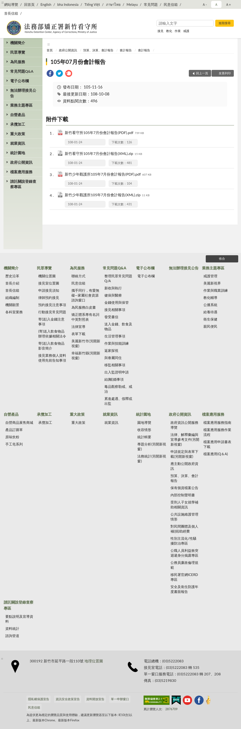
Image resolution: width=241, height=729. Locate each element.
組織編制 (12, 297)
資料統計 (12, 628)
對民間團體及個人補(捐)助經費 (184, 528)
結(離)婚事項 (114, 379)
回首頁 (29, 4)
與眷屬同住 (113, 358)
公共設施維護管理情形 (184, 516)
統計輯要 (144, 437)
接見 (160, 31)
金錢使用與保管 (116, 302)
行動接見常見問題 (52, 312)
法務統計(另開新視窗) (151, 458)
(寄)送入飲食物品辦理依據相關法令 (52, 333)
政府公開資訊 (21, 162)
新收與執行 (113, 288)
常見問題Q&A (21, 71)
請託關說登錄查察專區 (23, 184)
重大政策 (17, 133)
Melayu (132, 4)
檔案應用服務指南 (217, 422)
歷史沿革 (12, 276)
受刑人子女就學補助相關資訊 (184, 504)
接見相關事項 (114, 309)
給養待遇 (210, 312)
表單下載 (78, 334)
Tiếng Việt (92, 4)
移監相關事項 (114, 365)
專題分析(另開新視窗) (151, 446)
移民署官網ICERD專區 (184, 577)
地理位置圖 (93, 661)
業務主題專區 (21, 105)
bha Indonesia (67, 4)
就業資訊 (17, 143)
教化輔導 (210, 297)
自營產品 (17, 114)
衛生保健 (210, 319)
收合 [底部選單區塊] (222, 258)
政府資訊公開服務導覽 (184, 424)
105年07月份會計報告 (78, 61)
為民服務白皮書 (83, 307)
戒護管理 (210, 276)
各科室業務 (14, 312)
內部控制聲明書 (182, 495)
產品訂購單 (14, 430)
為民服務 (17, 61)
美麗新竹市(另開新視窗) (85, 343)
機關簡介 (17, 42)
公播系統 (210, 305)
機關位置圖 (47, 276)
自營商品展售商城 (19, 422)
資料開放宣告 (95, 699)
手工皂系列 (14, 444)
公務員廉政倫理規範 (184, 564)
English (46, 4)
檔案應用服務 (21, 172)
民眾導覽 (17, 52)
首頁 (50, 50)
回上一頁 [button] (202, 73)
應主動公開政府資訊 (184, 466)
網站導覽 (11, 4)
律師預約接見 (48, 297)
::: (2, 2)
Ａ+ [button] (228, 4)
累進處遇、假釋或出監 (118, 400)
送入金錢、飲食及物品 (118, 326)
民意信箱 (171, 4)
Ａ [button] (216, 4)
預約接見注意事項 (52, 305)
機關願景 (12, 305)
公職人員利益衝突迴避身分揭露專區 (184, 552)
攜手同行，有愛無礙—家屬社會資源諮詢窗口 (85, 295)
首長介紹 (12, 283)
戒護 (186, 31)
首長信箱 (11, 13)
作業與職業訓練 (215, 290)
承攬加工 (17, 124)
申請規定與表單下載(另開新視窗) (184, 453)
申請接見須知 (48, 290)
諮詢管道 (12, 636)
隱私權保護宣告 (38, 699)
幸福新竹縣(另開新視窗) (85, 355)
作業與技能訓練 (116, 343)
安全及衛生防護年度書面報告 (184, 589)
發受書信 (111, 317)
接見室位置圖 (48, 283)
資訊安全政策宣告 (68, 699)
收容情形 (144, 430)
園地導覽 (144, 422)
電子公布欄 (19, 80)
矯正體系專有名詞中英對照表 (85, 316)
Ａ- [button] (204, 4)
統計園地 (17, 152)
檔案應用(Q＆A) (215, 454)
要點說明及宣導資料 (19, 618)
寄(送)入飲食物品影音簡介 (51, 345)
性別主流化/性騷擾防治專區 (183, 540)
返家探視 (111, 350)
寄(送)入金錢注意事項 (51, 321)
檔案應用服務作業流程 (217, 432)
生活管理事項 (114, 336)
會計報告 (126, 50)
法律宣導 (78, 326)
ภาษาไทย (113, 4)
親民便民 (210, 326)
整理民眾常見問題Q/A (118, 278)
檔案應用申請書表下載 (217, 444)
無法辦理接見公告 (23, 93)
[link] (50, 74)
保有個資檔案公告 (184, 488)
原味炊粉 (12, 437)
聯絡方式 (78, 276)
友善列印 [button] (225, 73)
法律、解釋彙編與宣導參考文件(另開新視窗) (184, 439)
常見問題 (151, 4)
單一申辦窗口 (120, 699)
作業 (178, 31)
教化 (169, 31)
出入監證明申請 (116, 372)
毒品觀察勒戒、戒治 (118, 388)
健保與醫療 (113, 295)
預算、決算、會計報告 (98, 50)
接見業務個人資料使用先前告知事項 (52, 357)
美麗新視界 (212, 283)
